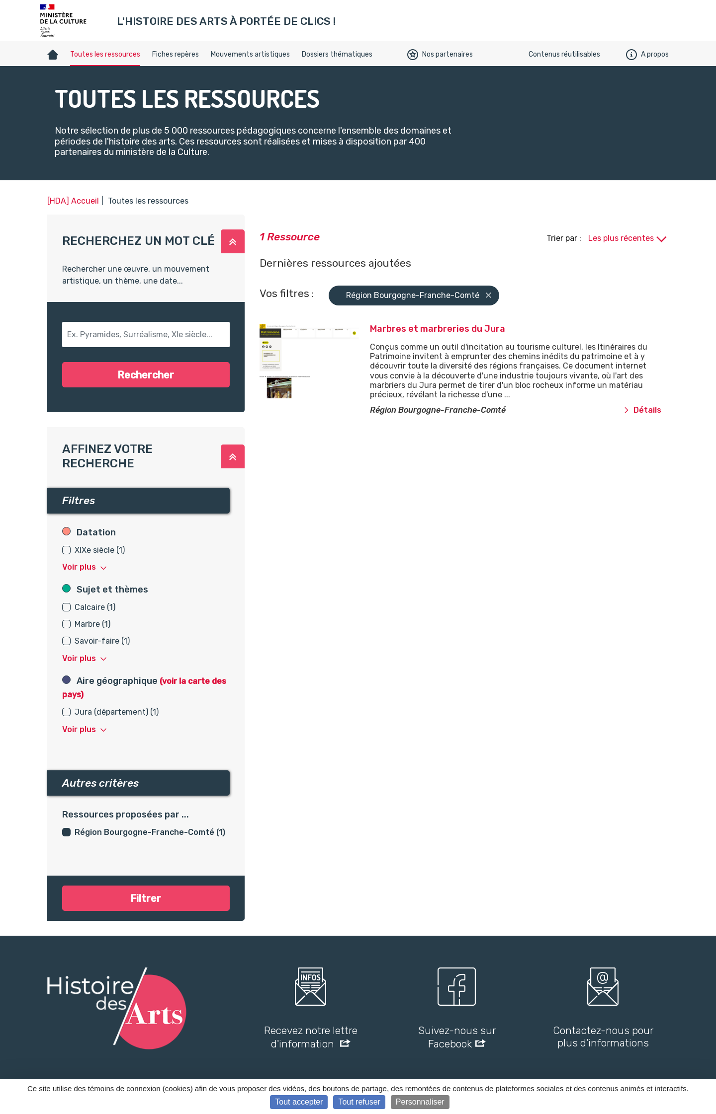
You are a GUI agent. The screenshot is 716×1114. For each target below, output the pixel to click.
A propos (647, 54)
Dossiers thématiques (337, 54)
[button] (233, 241)
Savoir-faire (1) (102, 641)
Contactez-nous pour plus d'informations (603, 1036)
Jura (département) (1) (117, 712)
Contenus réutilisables (564, 54)
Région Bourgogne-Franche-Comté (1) (150, 832)
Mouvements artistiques (250, 54)
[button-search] (146, 334)
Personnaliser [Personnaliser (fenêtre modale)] (420, 1102)
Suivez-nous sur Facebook (457, 1037)
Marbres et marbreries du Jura (437, 328)
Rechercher (145, 375)
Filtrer (145, 898)
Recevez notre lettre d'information (311, 1037)
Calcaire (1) (95, 607)
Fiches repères (175, 54)
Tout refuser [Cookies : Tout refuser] (359, 1102)
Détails (642, 410)
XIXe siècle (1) (100, 550)
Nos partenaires (440, 54)
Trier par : (564, 238)
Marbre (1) (92, 624)
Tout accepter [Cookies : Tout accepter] (299, 1102)
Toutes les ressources (105, 54)
